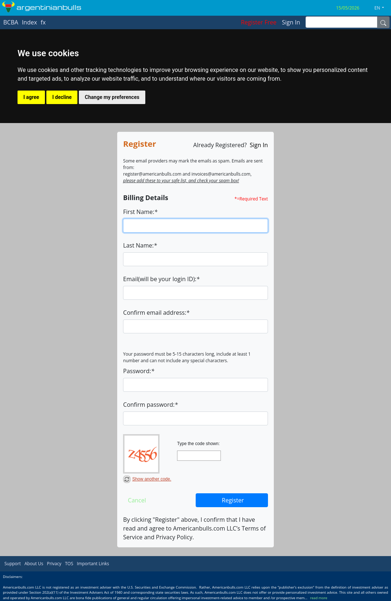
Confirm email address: (156, 313)
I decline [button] (62, 97)
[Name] (383, 22)
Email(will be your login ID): (161, 279)
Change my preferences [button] (112, 97)
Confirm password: (150, 405)
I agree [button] (31, 97)
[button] (382, 8)
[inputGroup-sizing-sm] (341, 22)
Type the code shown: (198, 443)
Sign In (259, 145)
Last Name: (140, 245)
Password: (138, 371)
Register (233, 500)
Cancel (137, 500)
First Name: (140, 212)
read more (318, 598)
